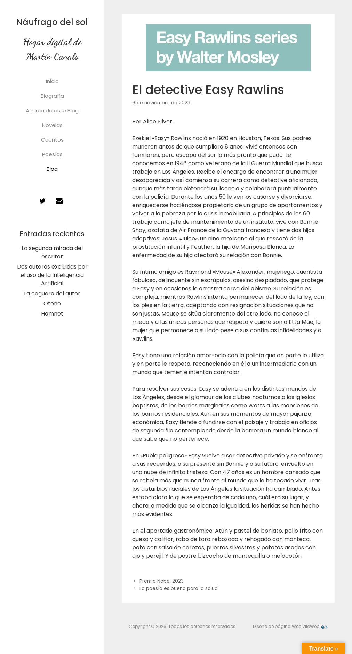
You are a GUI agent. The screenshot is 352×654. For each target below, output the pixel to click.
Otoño (52, 304)
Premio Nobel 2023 (161, 581)
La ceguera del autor (52, 293)
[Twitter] (42, 201)
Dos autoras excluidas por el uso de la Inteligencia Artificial (52, 275)
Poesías (52, 154)
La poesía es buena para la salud (178, 588)
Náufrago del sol (52, 22)
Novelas (52, 125)
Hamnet (52, 314)
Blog (52, 169)
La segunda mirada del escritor (52, 252)
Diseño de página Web (277, 626)
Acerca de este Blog (52, 110)
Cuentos (52, 139)
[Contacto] (59, 201)
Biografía (52, 95)
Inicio (52, 81)
